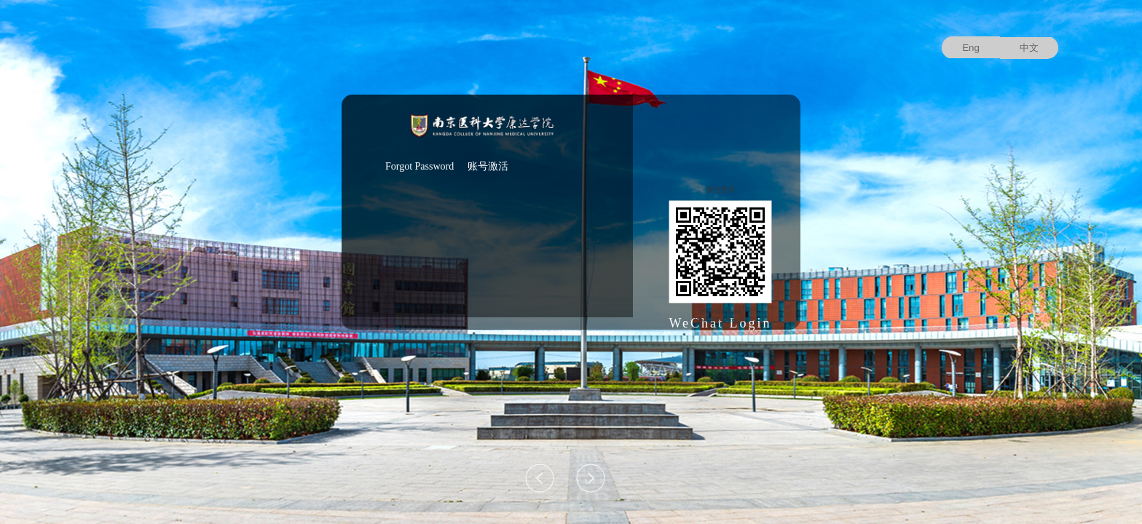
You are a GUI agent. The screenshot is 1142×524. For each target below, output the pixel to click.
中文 (1029, 47)
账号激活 (488, 166)
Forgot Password (419, 166)
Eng (971, 47)
